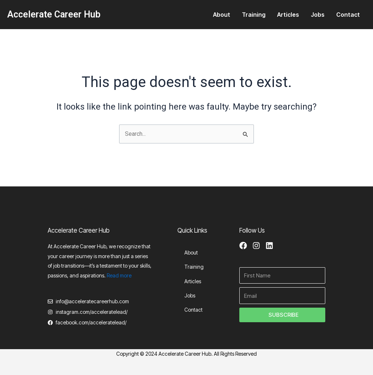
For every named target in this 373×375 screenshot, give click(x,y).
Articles (288, 14)
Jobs (318, 14)
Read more (119, 275)
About (221, 14)
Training (254, 14)
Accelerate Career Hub (54, 14)
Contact (348, 14)
